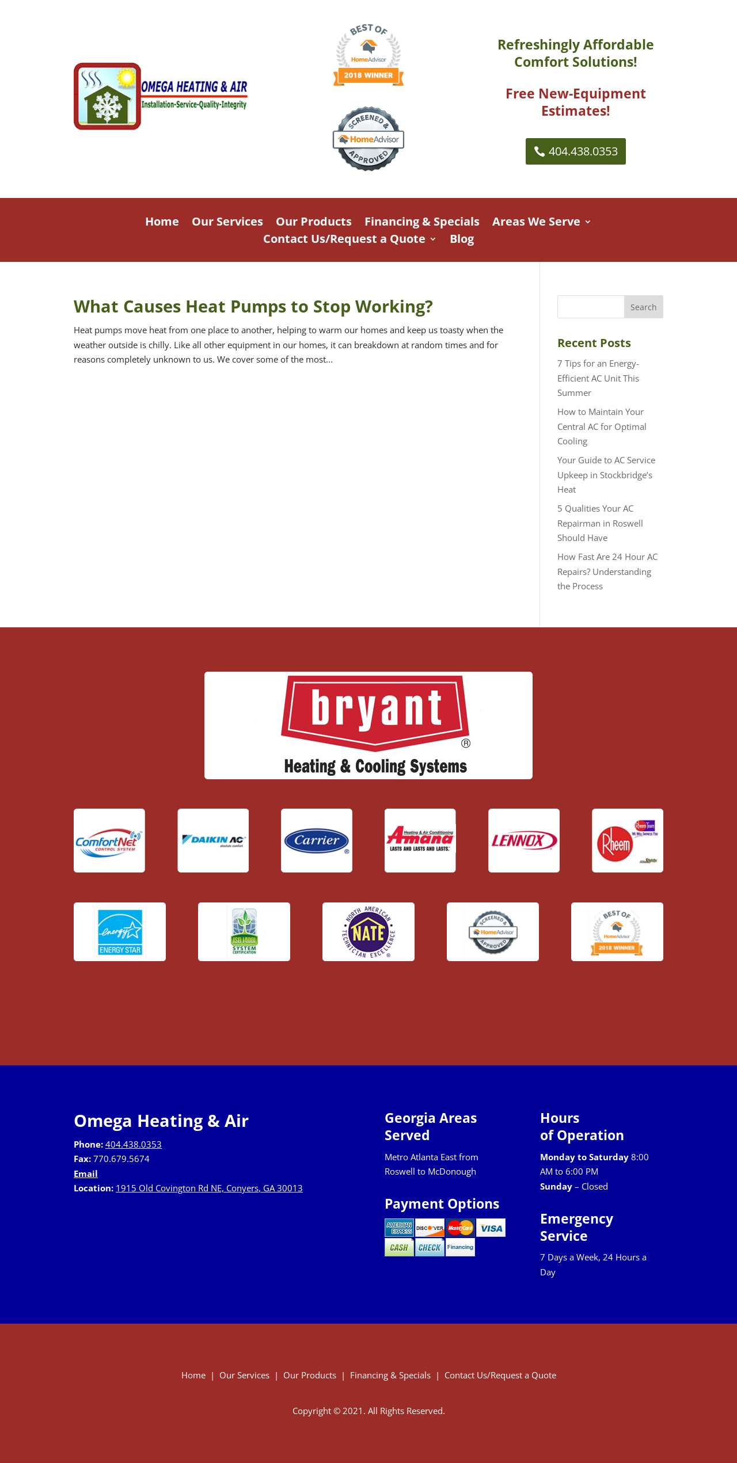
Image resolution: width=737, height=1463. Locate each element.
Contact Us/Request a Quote (344, 240)
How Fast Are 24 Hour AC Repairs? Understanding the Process (607, 571)
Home (162, 223)
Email (86, 1173)
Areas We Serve (536, 223)
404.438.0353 (583, 151)
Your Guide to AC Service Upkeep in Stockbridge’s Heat (606, 474)
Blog (462, 240)
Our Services (227, 223)
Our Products (314, 223)
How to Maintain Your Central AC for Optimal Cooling (602, 426)
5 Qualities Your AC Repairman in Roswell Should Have (600, 522)
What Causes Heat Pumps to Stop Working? (253, 306)
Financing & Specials (422, 223)
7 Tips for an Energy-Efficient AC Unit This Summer (598, 377)
